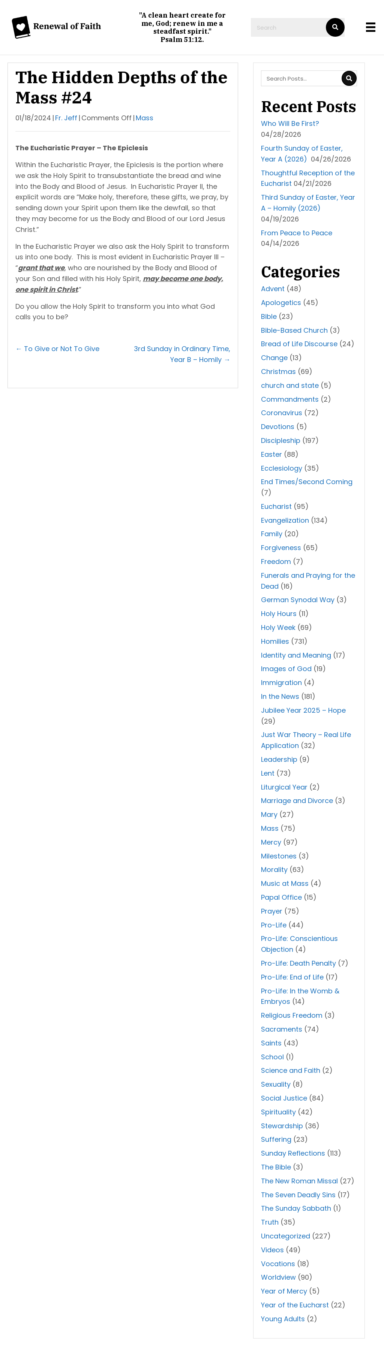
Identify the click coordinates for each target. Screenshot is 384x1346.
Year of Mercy (284, 1291)
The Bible (276, 1167)
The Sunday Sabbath (296, 1208)
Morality (274, 869)
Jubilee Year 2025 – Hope (303, 710)
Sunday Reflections (293, 1153)
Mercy (271, 842)
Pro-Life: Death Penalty (298, 963)
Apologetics (281, 302)
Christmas (278, 371)
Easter (271, 454)
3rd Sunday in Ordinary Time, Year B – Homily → (182, 354)
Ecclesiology (281, 468)
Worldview (278, 1277)
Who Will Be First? (290, 123)
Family (271, 533)
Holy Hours (279, 613)
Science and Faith (290, 1070)
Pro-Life (273, 925)
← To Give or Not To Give (57, 348)
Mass (144, 118)
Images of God (286, 668)
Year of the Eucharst (295, 1305)
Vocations (278, 1263)
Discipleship (280, 440)
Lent (267, 773)
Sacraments (281, 1029)
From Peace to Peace (296, 233)
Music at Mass (285, 883)
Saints (271, 1043)
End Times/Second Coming (306, 481)
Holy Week (278, 627)
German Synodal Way (297, 599)
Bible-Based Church (294, 330)
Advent (273, 288)
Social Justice (284, 1098)
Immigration (281, 682)
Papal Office (281, 897)
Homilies (275, 641)
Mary (269, 814)
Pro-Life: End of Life (292, 977)
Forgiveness (281, 547)
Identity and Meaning (296, 655)
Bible (269, 316)
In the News (280, 696)
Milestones (279, 856)
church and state (290, 385)
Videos (272, 1250)
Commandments (290, 399)
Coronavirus (281, 412)
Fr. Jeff (66, 118)
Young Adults (283, 1319)
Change (274, 357)
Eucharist (276, 506)
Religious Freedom (291, 1015)
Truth (270, 1222)
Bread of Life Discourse (299, 343)
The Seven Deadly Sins (298, 1194)
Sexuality (276, 1084)
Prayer (271, 911)
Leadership (279, 759)
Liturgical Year (284, 787)
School (272, 1057)
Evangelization (285, 520)
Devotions (277, 426)
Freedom (276, 561)
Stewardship (282, 1126)
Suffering (276, 1139)
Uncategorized (285, 1236)
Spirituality (278, 1112)
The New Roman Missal (299, 1181)
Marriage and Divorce (297, 800)
